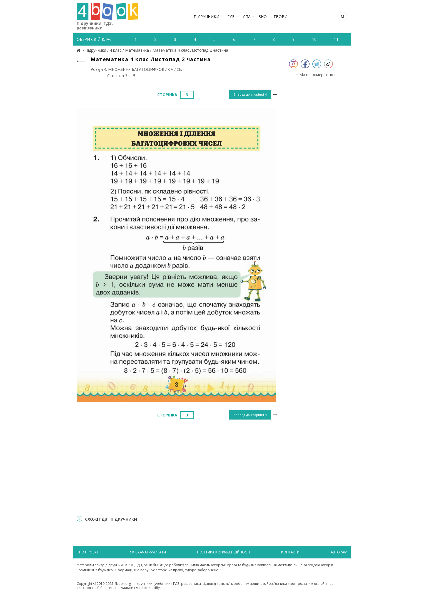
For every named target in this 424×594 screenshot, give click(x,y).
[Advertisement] (177, 467)
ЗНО (263, 16)
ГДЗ (231, 16)
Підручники (206, 16)
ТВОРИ (280, 16)
